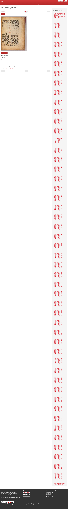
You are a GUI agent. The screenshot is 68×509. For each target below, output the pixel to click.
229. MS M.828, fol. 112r (58, 268)
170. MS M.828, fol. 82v (58, 203)
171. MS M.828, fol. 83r (58, 204)
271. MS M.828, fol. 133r (58, 315)
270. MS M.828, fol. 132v (58, 314)
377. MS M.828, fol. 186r (58, 434)
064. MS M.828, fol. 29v (58, 84)
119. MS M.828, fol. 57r (58, 146)
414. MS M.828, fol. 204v (58, 475)
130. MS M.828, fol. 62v (58, 158)
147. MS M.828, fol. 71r (58, 177)
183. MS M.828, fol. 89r (58, 217)
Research (56, 4)
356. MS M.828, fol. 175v (58, 410)
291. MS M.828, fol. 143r (58, 338)
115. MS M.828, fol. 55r (58, 141)
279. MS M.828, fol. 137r (58, 324)
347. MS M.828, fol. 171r (58, 400)
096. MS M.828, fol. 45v (58, 120)
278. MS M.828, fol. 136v (58, 323)
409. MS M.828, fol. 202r (58, 469)
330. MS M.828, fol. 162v (58, 381)
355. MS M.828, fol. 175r (58, 409)
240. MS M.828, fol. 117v (58, 281)
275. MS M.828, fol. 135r (58, 320)
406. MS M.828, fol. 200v (58, 466)
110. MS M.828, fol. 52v (58, 136)
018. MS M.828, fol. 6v (57, 33)
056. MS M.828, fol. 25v (58, 75)
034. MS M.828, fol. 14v (58, 51)
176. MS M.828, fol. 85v (58, 209)
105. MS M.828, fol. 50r (58, 130)
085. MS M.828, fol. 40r (58, 108)
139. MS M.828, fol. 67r (58, 168)
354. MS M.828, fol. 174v (58, 408)
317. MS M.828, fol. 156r (58, 367)
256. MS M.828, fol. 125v (58, 299)
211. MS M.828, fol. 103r (58, 248)
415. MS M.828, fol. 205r (58, 476)
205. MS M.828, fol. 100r (58, 242)
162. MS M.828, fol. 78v (58, 194)
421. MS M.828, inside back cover (59, 483)
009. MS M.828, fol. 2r (57, 23)
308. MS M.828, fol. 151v (58, 357)
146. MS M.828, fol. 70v (58, 176)
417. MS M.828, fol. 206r (58, 478)
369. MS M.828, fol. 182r (58, 425)
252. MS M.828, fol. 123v (58, 294)
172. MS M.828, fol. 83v (58, 205)
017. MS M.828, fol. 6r (57, 32)
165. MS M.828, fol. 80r (58, 197)
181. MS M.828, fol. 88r (58, 215)
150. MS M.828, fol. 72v (58, 180)
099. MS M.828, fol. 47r (58, 123)
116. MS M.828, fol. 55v (58, 142)
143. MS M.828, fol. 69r (58, 172)
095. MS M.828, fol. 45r (58, 119)
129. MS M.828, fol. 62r (58, 157)
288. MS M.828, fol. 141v (58, 334)
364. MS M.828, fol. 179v (58, 419)
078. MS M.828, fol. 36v (58, 100)
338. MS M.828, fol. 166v (58, 390)
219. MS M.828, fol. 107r (58, 257)
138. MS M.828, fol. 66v (58, 167)
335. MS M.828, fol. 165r (58, 387)
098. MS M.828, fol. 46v (58, 122)
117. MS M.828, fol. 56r (58, 143)
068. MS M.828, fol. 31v (58, 89)
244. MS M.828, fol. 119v (58, 285)
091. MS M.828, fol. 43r (58, 114)
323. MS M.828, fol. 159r (58, 373)
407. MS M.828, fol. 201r (58, 467)
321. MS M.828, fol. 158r (58, 371)
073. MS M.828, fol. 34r (58, 94)
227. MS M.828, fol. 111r (58, 266)
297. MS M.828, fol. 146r (58, 344)
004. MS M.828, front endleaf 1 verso (60, 16)
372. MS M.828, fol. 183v (58, 428)
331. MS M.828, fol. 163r (58, 382)
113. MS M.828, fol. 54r (58, 139)
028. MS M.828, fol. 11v (58, 44)
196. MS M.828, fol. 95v (58, 232)
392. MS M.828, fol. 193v (58, 450)
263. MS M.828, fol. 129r (58, 306)
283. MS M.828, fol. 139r (58, 329)
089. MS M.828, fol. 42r (58, 112)
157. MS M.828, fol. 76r (58, 188)
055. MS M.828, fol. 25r (58, 74)
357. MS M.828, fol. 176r (58, 411)
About (60, 4)
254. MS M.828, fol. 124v (58, 296)
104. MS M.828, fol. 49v (58, 129)
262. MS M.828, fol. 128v (58, 305)
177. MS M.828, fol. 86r (58, 210)
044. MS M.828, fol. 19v (58, 62)
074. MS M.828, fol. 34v (58, 95)
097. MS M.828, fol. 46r (58, 121)
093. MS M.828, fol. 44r (58, 117)
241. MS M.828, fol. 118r (58, 282)
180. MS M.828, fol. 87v (58, 214)
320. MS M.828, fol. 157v (58, 370)
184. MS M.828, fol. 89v (58, 218)
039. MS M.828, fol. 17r (58, 56)
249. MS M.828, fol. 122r (58, 291)
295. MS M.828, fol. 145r (58, 342)
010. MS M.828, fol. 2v (57, 24)
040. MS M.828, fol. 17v (58, 57)
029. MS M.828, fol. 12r (58, 45)
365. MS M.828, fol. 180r (58, 420)
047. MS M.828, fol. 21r (58, 65)
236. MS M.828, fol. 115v (58, 276)
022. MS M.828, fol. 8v (57, 37)
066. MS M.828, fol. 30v (58, 86)
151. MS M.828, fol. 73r (58, 181)
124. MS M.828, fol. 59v (58, 151)
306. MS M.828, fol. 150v (58, 354)
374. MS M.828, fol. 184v (58, 430)
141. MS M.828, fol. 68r (58, 170)
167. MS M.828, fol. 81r (58, 199)
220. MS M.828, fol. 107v (58, 258)
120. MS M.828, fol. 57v (58, 147)
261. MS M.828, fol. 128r (58, 304)
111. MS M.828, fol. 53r (58, 137)
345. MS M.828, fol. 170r (58, 398)
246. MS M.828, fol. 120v (58, 287)
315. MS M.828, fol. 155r (58, 364)
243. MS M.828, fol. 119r (58, 284)
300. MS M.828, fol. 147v (58, 348)
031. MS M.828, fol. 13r (58, 47)
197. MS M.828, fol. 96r (58, 233)
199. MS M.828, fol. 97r (58, 235)
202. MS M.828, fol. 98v (58, 238)
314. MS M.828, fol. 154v (58, 363)
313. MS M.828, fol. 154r (58, 362)
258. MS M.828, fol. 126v (58, 301)
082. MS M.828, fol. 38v (58, 104)
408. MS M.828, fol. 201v (58, 468)
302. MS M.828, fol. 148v (58, 350)
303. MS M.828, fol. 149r (58, 351)
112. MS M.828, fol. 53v (58, 138)
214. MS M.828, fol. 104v (58, 252)
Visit (28, 4)
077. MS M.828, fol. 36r (58, 99)
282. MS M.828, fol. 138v (58, 328)
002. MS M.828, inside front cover (59, 13)
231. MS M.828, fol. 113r (58, 271)
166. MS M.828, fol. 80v (58, 198)
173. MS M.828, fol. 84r (58, 206)
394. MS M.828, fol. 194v (58, 453)
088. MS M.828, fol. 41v (58, 111)
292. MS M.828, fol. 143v (58, 339)
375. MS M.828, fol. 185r (58, 431)
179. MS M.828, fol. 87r (58, 213)
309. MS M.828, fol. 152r (58, 358)
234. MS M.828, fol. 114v (58, 274)
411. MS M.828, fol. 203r (58, 472)
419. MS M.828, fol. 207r (58, 481)
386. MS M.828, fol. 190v (58, 444)
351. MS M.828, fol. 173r (58, 405)
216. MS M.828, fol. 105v (58, 254)
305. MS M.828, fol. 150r (58, 353)
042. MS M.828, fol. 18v (58, 60)
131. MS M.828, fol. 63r (58, 159)
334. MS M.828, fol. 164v (58, 386)
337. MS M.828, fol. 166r (58, 389)
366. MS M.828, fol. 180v (58, 421)
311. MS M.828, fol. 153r (58, 360)
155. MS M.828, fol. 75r (58, 186)
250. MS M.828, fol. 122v (58, 292)
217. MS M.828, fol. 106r (58, 255)
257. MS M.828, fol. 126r (58, 300)
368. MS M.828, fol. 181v (58, 424)
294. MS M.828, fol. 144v (58, 341)
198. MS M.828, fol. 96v (58, 234)
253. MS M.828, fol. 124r (58, 295)
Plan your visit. (23, 5)
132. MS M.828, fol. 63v (58, 160)
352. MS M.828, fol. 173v (58, 406)
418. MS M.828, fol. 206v (58, 479)
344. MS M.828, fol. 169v (58, 397)
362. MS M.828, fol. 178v (58, 417)
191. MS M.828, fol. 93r (58, 226)
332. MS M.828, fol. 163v (58, 383)
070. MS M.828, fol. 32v (58, 91)
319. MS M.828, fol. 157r (58, 369)
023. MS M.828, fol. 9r (57, 38)
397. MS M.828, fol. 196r (58, 456)
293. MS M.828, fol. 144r (58, 340)
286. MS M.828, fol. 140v (58, 332)
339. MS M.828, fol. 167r (58, 391)
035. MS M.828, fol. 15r (58, 52)
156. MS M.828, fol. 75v (58, 187)
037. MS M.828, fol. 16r (58, 54)
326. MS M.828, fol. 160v (58, 377)
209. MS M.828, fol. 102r (58, 246)
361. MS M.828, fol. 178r (58, 416)
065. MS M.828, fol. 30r (58, 85)
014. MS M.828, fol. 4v (57, 28)
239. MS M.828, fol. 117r (58, 280)
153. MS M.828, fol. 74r (58, 184)
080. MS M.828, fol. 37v (58, 102)
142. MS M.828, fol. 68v (58, 171)
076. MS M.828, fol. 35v (58, 98)
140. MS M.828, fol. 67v (58, 169)
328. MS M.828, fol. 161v (58, 379)
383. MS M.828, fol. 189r (58, 440)
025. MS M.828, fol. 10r (58, 41)
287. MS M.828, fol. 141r (58, 333)
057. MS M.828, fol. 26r (58, 76)
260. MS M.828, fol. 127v (58, 303)
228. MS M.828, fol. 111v (58, 267)
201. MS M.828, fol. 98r (58, 237)
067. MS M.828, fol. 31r (58, 88)
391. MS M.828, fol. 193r (58, 449)
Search (65, 0)
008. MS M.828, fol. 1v (57, 22)
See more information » (10, 68)
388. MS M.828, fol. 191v (58, 446)
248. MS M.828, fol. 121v (58, 290)
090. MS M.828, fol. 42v (58, 113)
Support (65, 4)
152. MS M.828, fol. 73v (58, 182)
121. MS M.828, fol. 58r (58, 148)
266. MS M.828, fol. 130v (58, 310)
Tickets (62, 0)
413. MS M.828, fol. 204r (58, 474)
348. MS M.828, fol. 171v (58, 401)
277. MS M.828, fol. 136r (58, 322)
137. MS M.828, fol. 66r (58, 166)
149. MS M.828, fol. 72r (58, 179)
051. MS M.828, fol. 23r (58, 70)
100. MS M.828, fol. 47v (58, 124)
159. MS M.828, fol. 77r (58, 190)
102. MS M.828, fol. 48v (58, 127)
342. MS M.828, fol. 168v (58, 395)
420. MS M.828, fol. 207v (58, 482)
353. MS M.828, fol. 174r (58, 407)
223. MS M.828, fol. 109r (58, 262)
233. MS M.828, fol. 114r (58, 273)
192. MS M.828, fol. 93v (58, 227)
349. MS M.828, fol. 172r (58, 402)
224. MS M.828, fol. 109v (58, 263)
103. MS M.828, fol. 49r (58, 128)
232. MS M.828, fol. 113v (58, 272)
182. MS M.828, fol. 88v (58, 216)
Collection (50, 4)
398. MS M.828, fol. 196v (58, 457)
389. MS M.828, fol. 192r (58, 447)
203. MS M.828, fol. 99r (58, 239)
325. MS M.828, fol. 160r (58, 376)
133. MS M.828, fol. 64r (58, 161)
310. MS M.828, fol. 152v (58, 359)
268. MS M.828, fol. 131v (58, 312)
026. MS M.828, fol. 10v (58, 42)
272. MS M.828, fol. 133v (58, 316)
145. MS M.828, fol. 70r (58, 175)
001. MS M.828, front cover (58, 12)
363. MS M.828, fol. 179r (58, 418)
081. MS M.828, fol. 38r (58, 103)
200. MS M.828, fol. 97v (58, 236)
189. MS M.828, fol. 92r (58, 224)
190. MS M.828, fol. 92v (58, 225)
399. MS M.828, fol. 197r (58, 458)
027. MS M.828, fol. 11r (58, 43)
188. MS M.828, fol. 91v (58, 223)
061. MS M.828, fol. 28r (58, 81)
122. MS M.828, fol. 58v (58, 149)
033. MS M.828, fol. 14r (58, 50)
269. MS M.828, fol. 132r (58, 313)
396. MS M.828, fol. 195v (58, 455)
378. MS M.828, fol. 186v (58, 435)
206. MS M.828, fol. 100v (58, 243)
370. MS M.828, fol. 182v (58, 426)
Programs (39, 4)
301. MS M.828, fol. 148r (58, 349)
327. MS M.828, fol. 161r (58, 378)
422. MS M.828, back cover (58, 484)
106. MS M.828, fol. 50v (58, 131)
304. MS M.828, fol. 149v (58, 352)
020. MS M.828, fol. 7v (57, 35)
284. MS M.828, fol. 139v (58, 330)
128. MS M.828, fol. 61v (58, 156)
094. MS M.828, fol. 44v (58, 118)
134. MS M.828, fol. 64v (58, 162)
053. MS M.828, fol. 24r (58, 72)
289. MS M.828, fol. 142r (58, 335)
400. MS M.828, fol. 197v (58, 459)
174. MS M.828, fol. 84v (58, 207)
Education (44, 4)
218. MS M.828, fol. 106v (58, 256)
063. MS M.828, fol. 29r (58, 83)
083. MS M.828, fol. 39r (58, 105)
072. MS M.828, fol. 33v (58, 93)
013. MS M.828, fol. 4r (57, 27)
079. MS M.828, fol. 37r (58, 101)
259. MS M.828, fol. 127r (58, 302)
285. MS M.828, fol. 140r (58, 331)
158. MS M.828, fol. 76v (58, 189)
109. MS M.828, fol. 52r (58, 134)
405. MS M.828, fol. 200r (58, 465)
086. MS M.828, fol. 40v (58, 109)
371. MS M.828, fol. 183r (58, 427)
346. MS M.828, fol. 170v (58, 399)
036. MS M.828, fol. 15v (58, 53)
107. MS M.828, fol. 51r (58, 132)
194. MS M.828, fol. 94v (58, 229)
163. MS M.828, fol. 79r (58, 195)
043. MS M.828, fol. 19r (58, 61)
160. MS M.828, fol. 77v (58, 191)
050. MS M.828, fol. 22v (58, 69)
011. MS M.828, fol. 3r (57, 25)
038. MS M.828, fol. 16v (58, 55)
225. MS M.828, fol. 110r (58, 264)
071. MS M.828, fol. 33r (58, 92)
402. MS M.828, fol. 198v (58, 462)
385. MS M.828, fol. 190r (58, 443)
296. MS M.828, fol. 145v (58, 343)
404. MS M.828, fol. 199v (58, 464)
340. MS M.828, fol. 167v (58, 392)
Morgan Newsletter (26, 492)
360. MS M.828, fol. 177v (58, 415)
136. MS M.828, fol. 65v (58, 165)
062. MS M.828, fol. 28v (58, 82)
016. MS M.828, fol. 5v (57, 31)
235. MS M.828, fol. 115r (58, 275)
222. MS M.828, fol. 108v (58, 261)
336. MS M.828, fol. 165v (58, 388)
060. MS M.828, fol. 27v (58, 80)
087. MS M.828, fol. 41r (58, 110)
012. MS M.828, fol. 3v (57, 26)
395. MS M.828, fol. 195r (58, 454)
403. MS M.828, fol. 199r (58, 463)
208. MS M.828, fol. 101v (58, 245)
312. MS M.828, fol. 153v (58, 361)
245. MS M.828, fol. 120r (58, 286)
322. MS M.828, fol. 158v (58, 372)
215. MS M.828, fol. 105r (58, 253)
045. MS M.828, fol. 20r (58, 63)
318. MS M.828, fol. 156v (58, 368)
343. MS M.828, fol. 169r (58, 396)
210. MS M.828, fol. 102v (58, 247)
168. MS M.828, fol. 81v (58, 200)
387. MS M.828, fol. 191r (58, 445)
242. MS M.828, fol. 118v (58, 283)
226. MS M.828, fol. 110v (58, 265)
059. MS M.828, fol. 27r (58, 79)
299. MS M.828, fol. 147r (58, 347)
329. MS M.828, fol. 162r (58, 380)
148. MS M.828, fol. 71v (58, 178)
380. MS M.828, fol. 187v (58, 437)
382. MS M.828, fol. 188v (58, 439)
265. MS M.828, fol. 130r (58, 309)
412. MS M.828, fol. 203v (58, 473)
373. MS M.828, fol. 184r (58, 429)
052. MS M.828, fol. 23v (58, 71)
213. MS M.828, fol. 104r (58, 251)
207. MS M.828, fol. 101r (58, 244)
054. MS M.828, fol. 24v (58, 73)
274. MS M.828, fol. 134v (58, 319)
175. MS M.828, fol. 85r (58, 208)
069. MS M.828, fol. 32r (58, 90)
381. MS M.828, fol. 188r (58, 438)
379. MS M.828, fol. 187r (58, 436)
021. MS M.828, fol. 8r (57, 36)
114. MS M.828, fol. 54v (58, 140)
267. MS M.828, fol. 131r (58, 311)
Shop (59, 0)
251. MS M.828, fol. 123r (58, 293)
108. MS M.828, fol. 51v (58, 133)
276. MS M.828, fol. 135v (58, 321)
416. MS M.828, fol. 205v (58, 477)
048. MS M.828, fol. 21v (58, 66)
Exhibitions (33, 4)
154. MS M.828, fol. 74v (58, 185)
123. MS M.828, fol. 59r (58, 150)
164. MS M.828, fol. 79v (58, 196)
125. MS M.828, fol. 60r (58, 152)
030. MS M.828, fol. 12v (58, 46)
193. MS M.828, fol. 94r (58, 228)
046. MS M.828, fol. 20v (58, 64)
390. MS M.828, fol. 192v (58, 448)
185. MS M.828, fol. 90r (58, 219)
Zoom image (3, 14)
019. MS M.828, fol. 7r (57, 34)
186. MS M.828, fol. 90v (58, 220)
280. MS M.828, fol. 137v (58, 325)
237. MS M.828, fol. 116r (58, 277)
